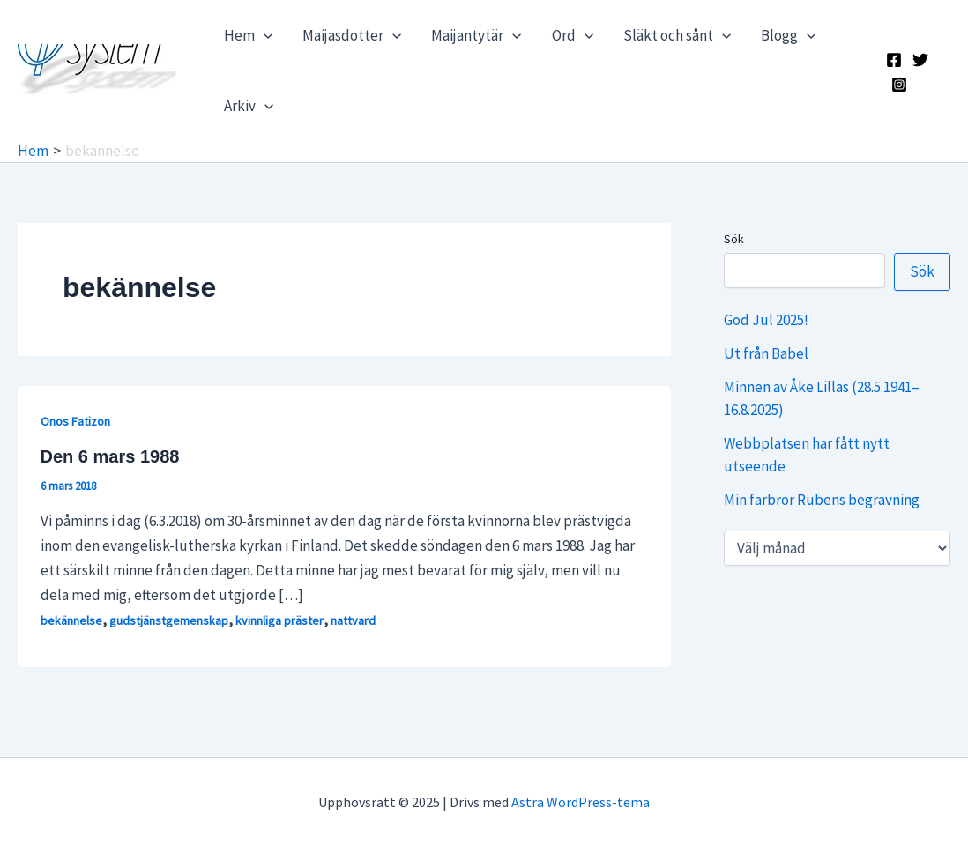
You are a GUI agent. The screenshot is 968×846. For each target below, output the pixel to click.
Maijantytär (476, 35)
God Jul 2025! (766, 320)
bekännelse (71, 620)
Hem (248, 35)
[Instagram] (899, 85)
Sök (734, 239)
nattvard (353, 620)
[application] (263, 35)
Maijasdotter (351, 35)
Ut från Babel (766, 353)
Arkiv (248, 105)
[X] (920, 60)
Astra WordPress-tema (580, 802)
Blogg (788, 35)
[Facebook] (894, 60)
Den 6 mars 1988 (110, 456)
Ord (572, 35)
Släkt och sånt (677, 35)
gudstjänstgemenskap (168, 620)
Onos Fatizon (75, 421)
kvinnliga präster (279, 620)
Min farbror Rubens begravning (822, 499)
